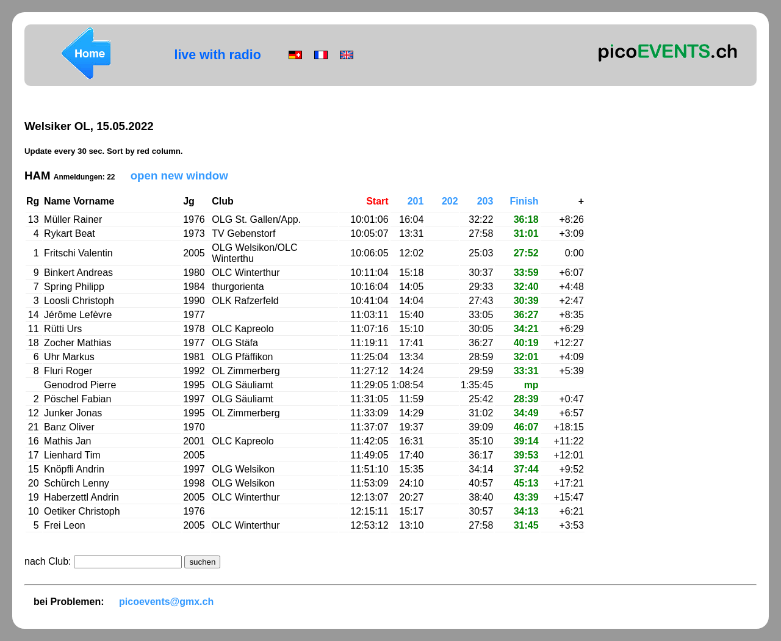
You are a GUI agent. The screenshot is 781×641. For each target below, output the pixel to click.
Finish (524, 201)
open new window (179, 175)
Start (377, 201)
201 (416, 201)
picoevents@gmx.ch (166, 601)
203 (485, 201)
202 (450, 201)
